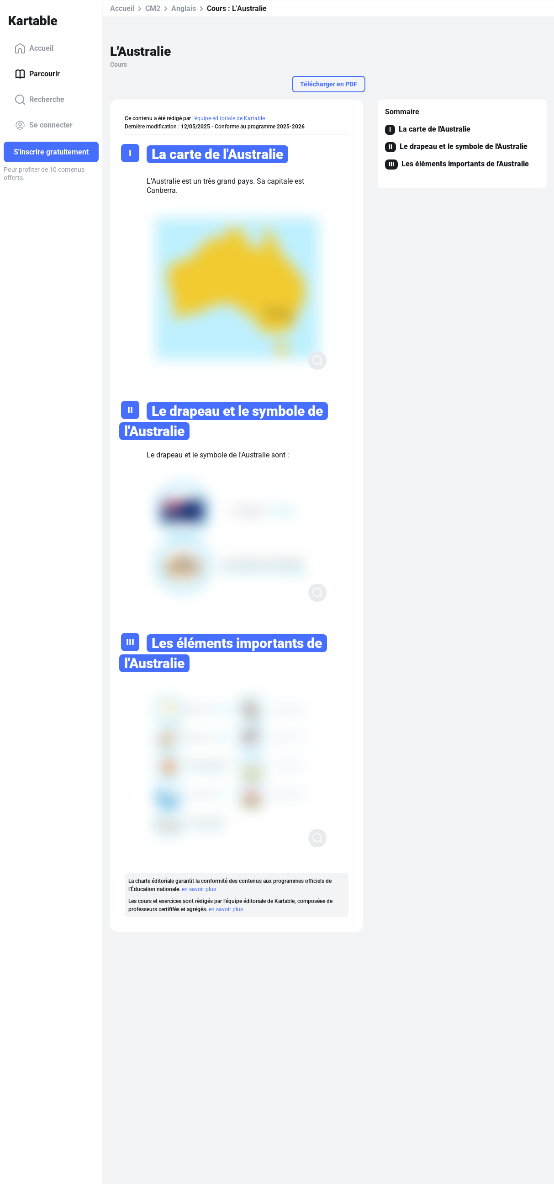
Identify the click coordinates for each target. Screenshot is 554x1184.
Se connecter (44, 125)
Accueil (34, 48)
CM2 (152, 8)
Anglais (183, 8)
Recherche (39, 99)
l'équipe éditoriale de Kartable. (229, 118)
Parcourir (37, 74)
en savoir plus (199, 889)
